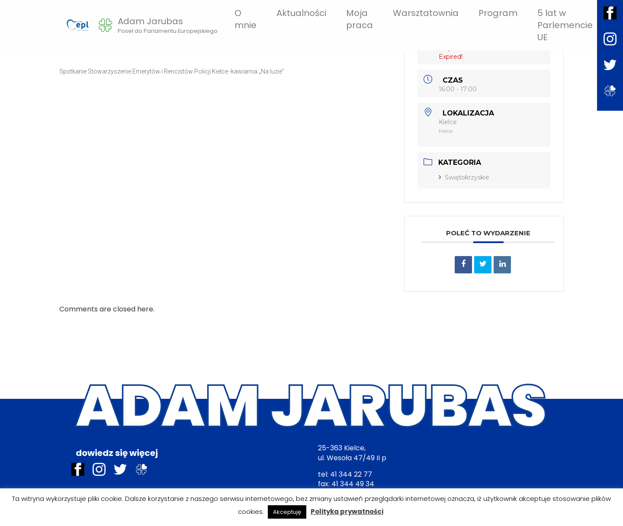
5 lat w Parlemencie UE (565, 25)
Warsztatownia (426, 13)
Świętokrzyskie (464, 177)
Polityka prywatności (347, 511)
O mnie (245, 19)
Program (497, 13)
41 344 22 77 (351, 474)
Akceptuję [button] (287, 512)
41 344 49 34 (352, 484)
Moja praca (359, 19)
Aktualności (301, 13)
